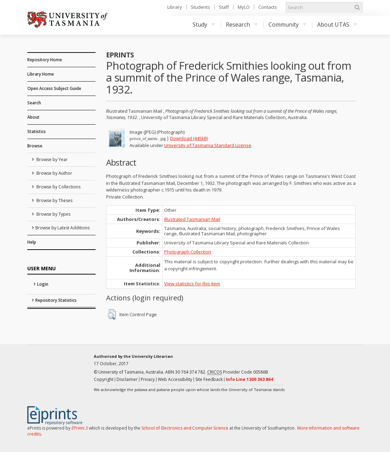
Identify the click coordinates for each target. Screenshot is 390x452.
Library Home (40, 74)
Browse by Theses (53, 200)
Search (34, 103)
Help (31, 242)
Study (204, 24)
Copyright (103, 379)
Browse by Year (51, 159)
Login (42, 284)
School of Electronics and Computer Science (184, 428)
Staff (224, 7)
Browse (34, 146)
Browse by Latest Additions (62, 228)
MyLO (244, 7)
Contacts (267, 7)
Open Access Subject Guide (54, 88)
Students (200, 7)
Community (288, 24)
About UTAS (337, 24)
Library (174, 7)
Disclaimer (127, 379)
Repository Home (44, 60)
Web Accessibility (175, 379)
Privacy (148, 379)
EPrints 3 (79, 428)
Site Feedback (209, 379)
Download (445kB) (189, 138)
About (33, 117)
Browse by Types (52, 214)
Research (242, 24)
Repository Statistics (56, 300)
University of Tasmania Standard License (207, 145)
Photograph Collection (187, 252)
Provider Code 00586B (237, 372)
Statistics (36, 131)
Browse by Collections (58, 187)
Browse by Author (53, 173)
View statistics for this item (192, 283)
